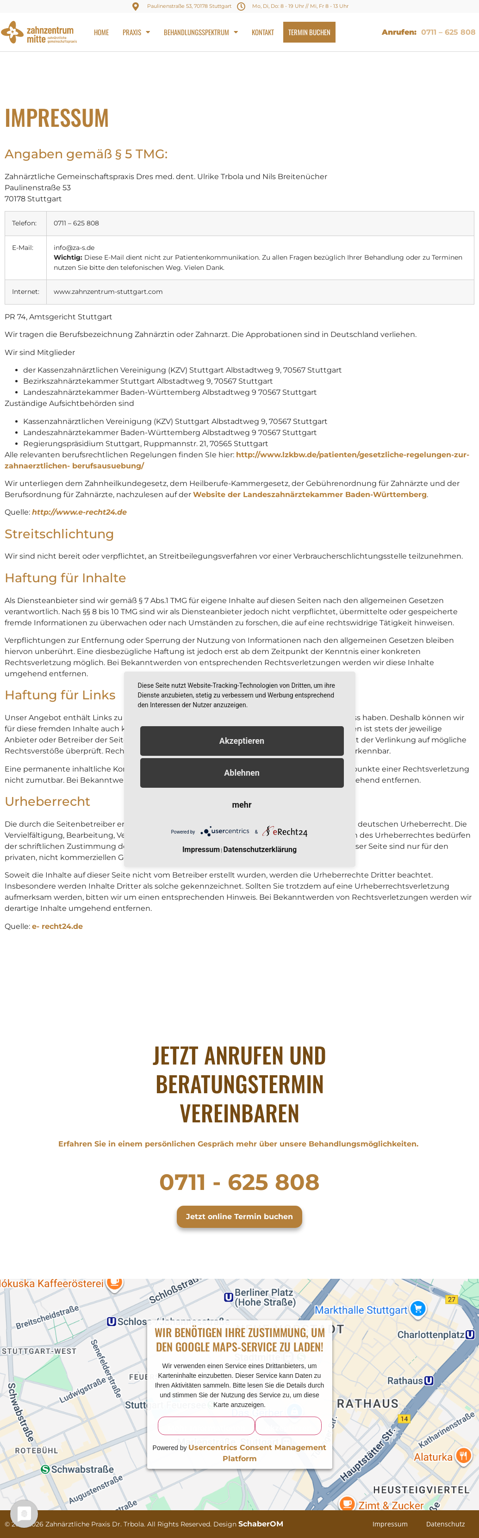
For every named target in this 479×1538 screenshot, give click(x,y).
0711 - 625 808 (239, 1182)
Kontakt (263, 32)
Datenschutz (445, 1523)
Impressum (390, 1523)
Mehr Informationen (206, 1427)
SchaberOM (260, 1523)
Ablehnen (242, 773)
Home (101, 32)
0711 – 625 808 (448, 32)
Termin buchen (309, 32)
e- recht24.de (57, 926)
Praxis (136, 32)
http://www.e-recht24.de (79, 512)
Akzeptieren (288, 1427)
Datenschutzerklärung (260, 849)
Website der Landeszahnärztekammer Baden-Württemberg (310, 494)
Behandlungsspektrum (201, 32)
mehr (242, 804)
